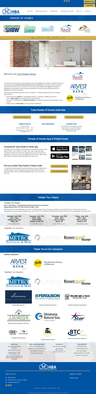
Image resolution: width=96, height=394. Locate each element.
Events (48, 37)
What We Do (40, 37)
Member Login (74, 377)
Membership (53, 11)
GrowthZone (65, 392)
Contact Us (88, 11)
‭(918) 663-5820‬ (59, 349)
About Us (78, 11)
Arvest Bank (16, 84)
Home (33, 37)
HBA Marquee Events (41, 11)
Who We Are (56, 37)
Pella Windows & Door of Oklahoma (33, 84)
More (63, 37)
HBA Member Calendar (67, 11)
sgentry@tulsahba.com (59, 351)
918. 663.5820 (11, 377)
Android (14, 150)
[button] (89, 1)
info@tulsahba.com (14, 381)
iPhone (22, 150)
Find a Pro (30, 11)
